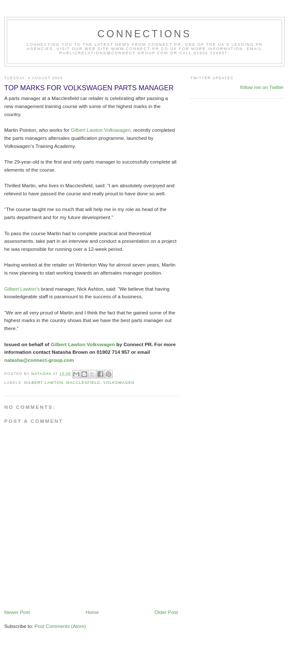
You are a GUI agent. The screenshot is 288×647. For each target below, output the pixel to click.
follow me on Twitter (262, 87)
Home (92, 612)
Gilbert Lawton (43, 382)
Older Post (166, 612)
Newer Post (17, 612)
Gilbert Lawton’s (22, 289)
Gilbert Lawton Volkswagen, (101, 130)
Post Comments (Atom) (60, 626)
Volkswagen (119, 382)
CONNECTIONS (144, 33)
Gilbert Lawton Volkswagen (83, 344)
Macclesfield (83, 382)
